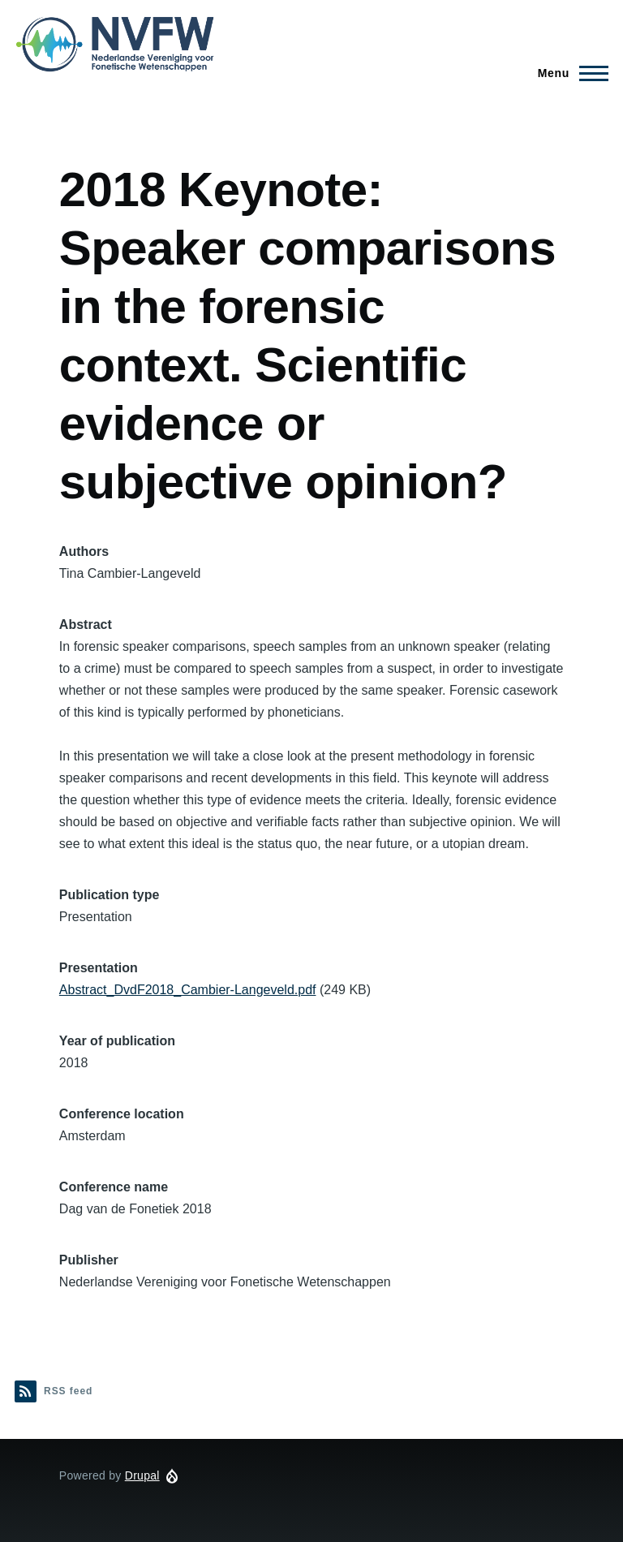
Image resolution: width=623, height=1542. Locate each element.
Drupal (142, 1475)
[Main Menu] (568, 73)
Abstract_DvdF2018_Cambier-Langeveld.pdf (187, 990)
